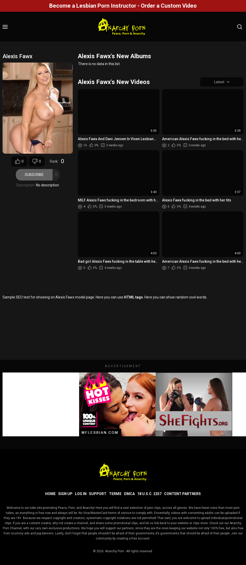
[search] (239, 27)
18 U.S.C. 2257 (149, 494)
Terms (115, 494)
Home (50, 494)
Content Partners (182, 494)
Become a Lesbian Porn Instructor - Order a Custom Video (123, 6)
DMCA (129, 494)
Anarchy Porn (114, 551)
